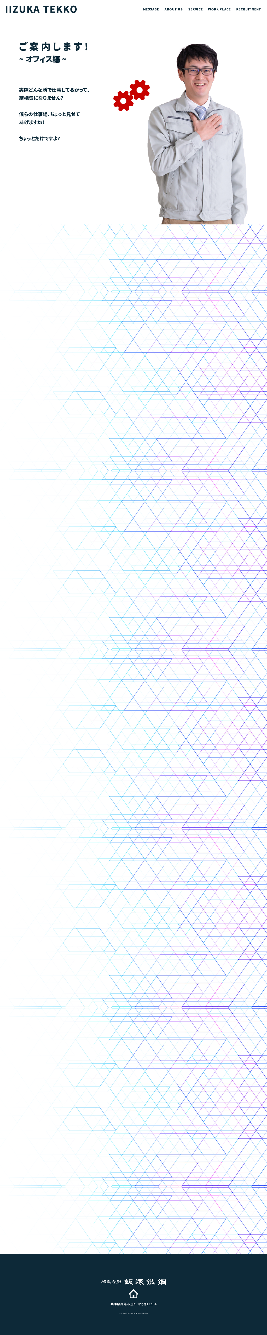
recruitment (248, 9)
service (195, 9)
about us (174, 9)
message (151, 9)
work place (219, 9)
